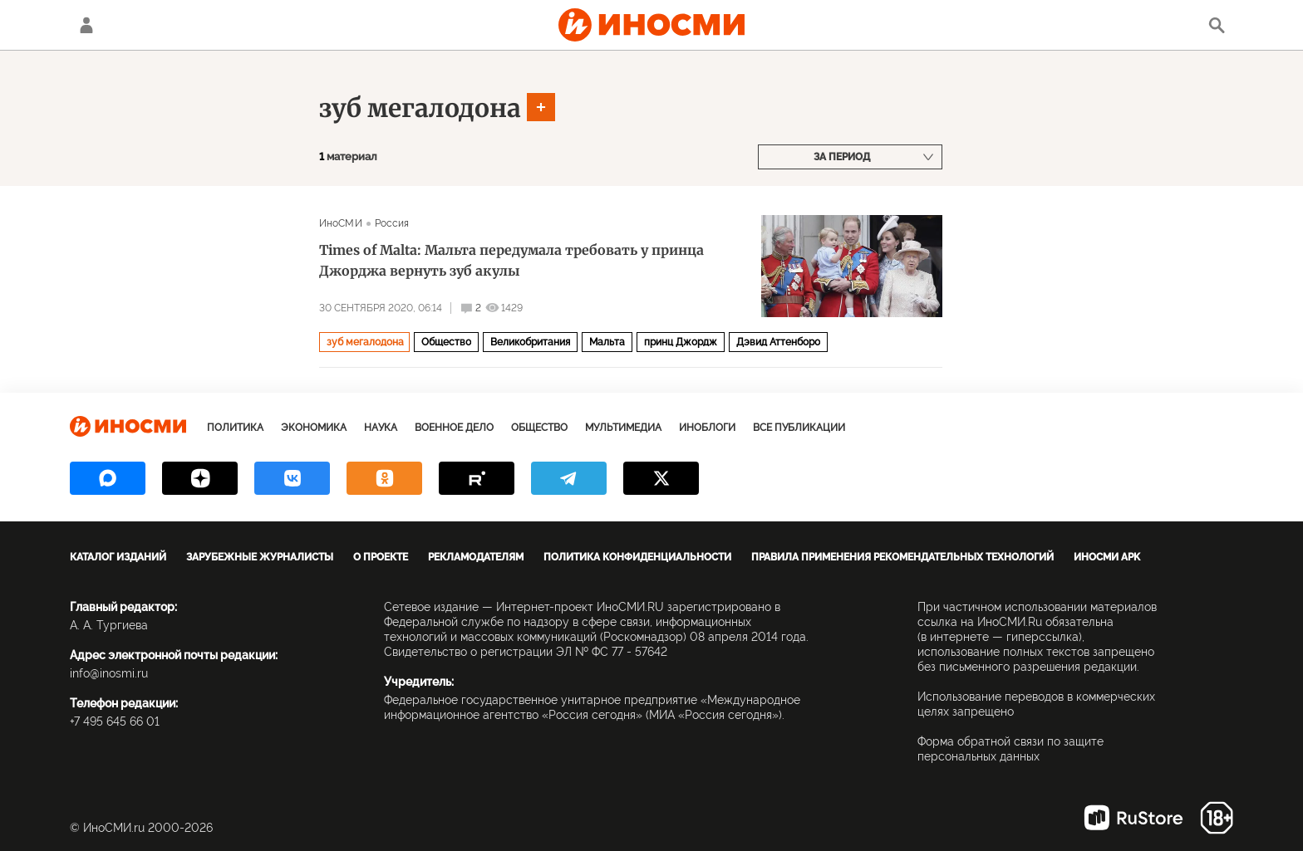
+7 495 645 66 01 (115, 721)
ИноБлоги (707, 428)
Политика (235, 428)
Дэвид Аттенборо (778, 342)
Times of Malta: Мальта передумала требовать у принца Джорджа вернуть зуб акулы (511, 260)
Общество (446, 342)
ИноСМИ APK (1107, 557)
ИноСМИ (340, 223)
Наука (380, 428)
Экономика (314, 428)
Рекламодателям (476, 557)
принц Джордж (680, 342)
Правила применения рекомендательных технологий (902, 557)
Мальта (607, 342)
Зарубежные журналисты (259, 557)
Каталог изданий (118, 557)
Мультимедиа (623, 428)
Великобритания (530, 342)
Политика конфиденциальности (637, 557)
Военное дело (454, 428)
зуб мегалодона (420, 108)
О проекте (380, 557)
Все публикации (799, 428)
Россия (392, 223)
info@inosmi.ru (109, 673)
